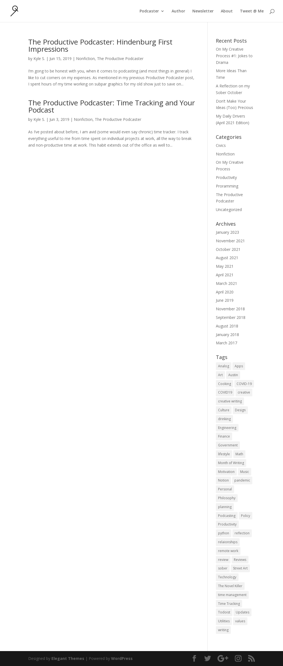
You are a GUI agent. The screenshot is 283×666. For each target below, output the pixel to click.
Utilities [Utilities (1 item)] (224, 621)
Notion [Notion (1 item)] (223, 480)
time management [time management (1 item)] (232, 594)
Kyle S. (39, 58)
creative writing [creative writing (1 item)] (230, 401)
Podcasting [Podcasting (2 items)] (226, 515)
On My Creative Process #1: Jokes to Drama (234, 55)
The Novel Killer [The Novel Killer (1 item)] (230, 586)
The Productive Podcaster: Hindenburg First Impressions (100, 45)
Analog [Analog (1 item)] (223, 366)
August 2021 (227, 257)
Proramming (227, 186)
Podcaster (149, 11)
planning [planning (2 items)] (225, 506)
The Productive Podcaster (120, 58)
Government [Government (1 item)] (228, 445)
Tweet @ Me (252, 11)
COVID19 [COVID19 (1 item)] (225, 392)
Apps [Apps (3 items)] (239, 366)
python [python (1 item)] (223, 533)
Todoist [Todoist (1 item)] (224, 612)
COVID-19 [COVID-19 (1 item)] (244, 383)
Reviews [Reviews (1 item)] (240, 559)
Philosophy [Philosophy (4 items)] (226, 498)
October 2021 (228, 249)
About (227, 11)
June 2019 (225, 300)
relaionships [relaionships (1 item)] (227, 542)
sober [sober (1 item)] (222, 568)
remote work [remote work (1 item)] (228, 550)
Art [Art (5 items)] (220, 375)
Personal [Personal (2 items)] (225, 489)
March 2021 (226, 283)
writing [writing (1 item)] (223, 630)
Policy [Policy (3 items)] (245, 515)
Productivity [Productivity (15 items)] (227, 524)
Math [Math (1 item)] (239, 454)
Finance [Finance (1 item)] (224, 436)
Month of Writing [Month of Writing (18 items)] (231, 463)
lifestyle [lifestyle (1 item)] (224, 454)
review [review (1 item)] (223, 559)
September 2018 (230, 317)
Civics (221, 145)
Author (178, 11)
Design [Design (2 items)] (240, 410)
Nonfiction (85, 58)
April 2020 (225, 292)
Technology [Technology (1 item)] (227, 577)
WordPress (122, 658)
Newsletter (203, 11)
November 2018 (230, 308)
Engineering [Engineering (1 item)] (227, 427)
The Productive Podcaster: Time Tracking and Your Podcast (111, 106)
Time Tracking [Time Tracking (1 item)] (229, 603)
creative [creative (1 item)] (244, 392)
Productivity (226, 177)
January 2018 (227, 334)
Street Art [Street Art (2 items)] (240, 568)
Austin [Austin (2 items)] (233, 375)
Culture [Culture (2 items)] (223, 410)
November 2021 (230, 240)
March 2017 (226, 342)
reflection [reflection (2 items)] (242, 533)
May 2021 (225, 266)
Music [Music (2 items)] (244, 471)
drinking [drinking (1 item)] (224, 419)
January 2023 (227, 232)
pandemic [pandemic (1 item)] (242, 480)
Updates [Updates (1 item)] (242, 612)
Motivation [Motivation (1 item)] (226, 471)
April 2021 (225, 274)
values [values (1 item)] (240, 621)
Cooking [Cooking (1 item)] (224, 383)
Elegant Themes (67, 658)
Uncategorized (229, 209)
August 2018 (227, 326)
